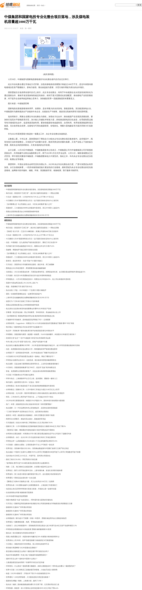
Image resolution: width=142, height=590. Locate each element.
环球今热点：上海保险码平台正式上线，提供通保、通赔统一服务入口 (31, 378)
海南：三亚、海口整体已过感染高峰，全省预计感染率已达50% (29, 467)
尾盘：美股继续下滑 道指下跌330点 (19, 286)
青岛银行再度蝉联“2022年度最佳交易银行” (21, 548)
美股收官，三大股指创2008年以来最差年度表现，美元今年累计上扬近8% (33, 208)
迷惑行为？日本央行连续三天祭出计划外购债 (22, 301)
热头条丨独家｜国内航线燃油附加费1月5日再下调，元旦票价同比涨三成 (32, 584)
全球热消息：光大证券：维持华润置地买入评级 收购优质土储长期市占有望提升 (35, 393)
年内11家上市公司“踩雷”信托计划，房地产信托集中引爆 (26, 342)
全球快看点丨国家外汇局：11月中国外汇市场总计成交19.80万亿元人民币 (32, 389)
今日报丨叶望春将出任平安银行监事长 (20, 375)
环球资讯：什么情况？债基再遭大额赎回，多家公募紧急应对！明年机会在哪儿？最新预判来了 (41, 566)
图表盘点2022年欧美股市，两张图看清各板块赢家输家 (26, 268)
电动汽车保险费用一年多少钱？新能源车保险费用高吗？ (26, 555)
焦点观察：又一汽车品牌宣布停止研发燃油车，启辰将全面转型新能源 (31, 408)
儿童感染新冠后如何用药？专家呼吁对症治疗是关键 (25, 562)
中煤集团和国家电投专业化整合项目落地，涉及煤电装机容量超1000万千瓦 (33, 189)
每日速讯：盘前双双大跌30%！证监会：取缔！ (23, 382)
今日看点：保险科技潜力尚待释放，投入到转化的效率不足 (27, 544)
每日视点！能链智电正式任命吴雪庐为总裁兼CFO (24, 327)
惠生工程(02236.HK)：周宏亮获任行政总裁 (21, 459)
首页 (38, 5)
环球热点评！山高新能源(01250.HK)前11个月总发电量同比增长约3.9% (31, 441)
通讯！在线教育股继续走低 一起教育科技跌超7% (24, 294)
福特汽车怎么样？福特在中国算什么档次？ (22, 559)
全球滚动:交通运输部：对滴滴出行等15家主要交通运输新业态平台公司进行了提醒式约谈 (38, 434)
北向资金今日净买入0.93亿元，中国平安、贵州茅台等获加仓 (28, 456)
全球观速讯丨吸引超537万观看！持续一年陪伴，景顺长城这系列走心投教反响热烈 (36, 518)
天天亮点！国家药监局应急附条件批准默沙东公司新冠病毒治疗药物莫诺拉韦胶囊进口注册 (39, 503)
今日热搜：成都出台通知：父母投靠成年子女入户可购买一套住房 (30, 445)
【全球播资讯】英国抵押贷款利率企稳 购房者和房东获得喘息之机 (30, 316)
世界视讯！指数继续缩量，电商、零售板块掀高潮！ (25, 522)
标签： (10, 177)
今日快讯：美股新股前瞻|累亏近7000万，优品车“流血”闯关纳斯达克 (31, 367)
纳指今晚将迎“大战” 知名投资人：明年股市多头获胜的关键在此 (29, 500)
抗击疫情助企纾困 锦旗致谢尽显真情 (19, 492)
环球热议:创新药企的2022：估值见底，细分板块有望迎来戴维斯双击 (31, 360)
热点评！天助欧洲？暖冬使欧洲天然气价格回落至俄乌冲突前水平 (30, 331)
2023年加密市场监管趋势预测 (17, 496)
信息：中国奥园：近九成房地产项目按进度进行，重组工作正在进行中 (31, 242)
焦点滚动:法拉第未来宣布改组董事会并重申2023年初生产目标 (28, 309)
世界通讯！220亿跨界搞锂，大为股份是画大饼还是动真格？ (28, 577)
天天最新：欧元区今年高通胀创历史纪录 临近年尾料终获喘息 (28, 275)
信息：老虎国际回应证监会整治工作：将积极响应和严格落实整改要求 (31, 349)
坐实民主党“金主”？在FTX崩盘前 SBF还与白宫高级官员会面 (28, 338)
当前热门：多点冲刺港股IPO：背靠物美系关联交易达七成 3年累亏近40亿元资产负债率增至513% (41, 526)
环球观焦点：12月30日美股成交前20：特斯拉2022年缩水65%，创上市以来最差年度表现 (38, 279)
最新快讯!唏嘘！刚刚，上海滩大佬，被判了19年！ (24, 581)
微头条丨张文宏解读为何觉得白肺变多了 (21, 533)
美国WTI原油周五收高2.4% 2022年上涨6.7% (22, 283)
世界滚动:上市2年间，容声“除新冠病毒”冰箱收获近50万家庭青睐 (29, 540)
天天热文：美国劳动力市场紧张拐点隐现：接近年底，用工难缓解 (30, 264)
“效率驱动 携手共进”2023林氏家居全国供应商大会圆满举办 (27, 463)
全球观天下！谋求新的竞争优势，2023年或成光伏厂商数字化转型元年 (31, 353)
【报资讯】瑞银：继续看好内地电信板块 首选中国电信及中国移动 (30, 430)
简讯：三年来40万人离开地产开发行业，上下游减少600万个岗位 (29, 397)
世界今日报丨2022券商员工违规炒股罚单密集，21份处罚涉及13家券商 (31, 570)
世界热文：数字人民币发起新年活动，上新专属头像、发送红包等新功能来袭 (34, 470)
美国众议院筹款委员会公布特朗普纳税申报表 (22, 211)
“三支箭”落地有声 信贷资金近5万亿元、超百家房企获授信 (27, 412)
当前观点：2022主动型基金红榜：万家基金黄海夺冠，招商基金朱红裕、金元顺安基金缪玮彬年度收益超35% (45, 272)
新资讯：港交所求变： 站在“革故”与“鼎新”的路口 (24, 261)
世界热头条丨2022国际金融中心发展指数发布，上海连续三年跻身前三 (31, 485)
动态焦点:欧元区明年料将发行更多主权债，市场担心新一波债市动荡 (31, 489)
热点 (42, 5)
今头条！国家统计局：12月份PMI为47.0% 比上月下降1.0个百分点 (30, 197)
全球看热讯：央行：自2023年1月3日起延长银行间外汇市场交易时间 (31, 437)
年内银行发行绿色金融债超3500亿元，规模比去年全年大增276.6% (30, 246)
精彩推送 (8, 220)
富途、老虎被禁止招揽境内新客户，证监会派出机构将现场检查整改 (31, 371)
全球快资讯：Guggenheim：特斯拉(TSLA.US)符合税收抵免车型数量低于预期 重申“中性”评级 (40, 323)
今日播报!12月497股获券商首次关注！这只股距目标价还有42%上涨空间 (32, 200)
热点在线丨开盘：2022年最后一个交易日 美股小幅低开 (26, 290)
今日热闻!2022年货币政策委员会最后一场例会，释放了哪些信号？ (30, 356)
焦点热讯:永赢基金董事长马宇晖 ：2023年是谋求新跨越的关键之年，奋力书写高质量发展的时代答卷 (43, 345)
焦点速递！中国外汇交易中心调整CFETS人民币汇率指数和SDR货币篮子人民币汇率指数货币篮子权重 (43, 452)
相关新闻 (8, 186)
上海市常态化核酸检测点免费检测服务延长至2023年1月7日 (27, 215)
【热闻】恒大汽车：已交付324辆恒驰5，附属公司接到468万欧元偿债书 (32, 231)
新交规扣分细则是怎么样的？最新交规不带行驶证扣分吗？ (27, 551)
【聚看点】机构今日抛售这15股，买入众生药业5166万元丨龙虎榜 (30, 481)
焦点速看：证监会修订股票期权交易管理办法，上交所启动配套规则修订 (32, 364)
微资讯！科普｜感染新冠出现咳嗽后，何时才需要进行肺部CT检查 (30, 415)
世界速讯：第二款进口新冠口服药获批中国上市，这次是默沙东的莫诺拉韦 (33, 474)
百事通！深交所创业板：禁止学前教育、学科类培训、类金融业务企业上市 (33, 312)
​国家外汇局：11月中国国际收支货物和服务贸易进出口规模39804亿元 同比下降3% (36, 426)
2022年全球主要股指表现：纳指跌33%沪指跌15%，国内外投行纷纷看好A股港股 (35, 400)
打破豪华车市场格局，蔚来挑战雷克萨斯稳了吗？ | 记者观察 (28, 320)
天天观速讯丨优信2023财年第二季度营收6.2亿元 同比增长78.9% (29, 423)
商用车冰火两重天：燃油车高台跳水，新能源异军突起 (26, 419)
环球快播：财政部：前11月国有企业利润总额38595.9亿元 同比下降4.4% (32, 588)
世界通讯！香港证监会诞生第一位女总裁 (21, 478)
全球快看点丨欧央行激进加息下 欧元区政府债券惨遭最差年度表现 (30, 386)
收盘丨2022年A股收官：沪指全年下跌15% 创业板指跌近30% (28, 573)
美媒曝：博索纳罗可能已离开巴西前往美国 (22, 250)
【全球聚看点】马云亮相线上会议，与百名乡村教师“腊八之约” (29, 204)
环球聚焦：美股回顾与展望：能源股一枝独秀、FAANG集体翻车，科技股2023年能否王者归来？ (41, 334)
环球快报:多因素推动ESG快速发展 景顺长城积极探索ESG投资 (28, 529)
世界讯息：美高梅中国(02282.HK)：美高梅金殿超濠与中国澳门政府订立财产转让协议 (37, 448)
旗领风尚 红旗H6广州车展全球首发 (19, 507)
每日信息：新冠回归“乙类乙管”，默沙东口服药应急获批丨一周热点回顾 (32, 193)
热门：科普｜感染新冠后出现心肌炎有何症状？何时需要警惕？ (29, 404)
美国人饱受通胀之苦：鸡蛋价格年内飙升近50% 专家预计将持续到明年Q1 (33, 537)
